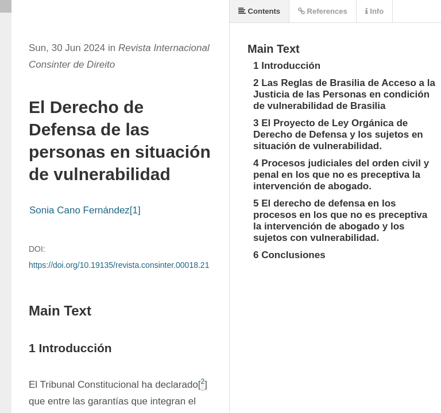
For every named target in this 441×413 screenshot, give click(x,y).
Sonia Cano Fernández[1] (85, 210)
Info (374, 11)
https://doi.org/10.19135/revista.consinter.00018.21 (119, 265)
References (322, 11)
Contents (259, 11)
